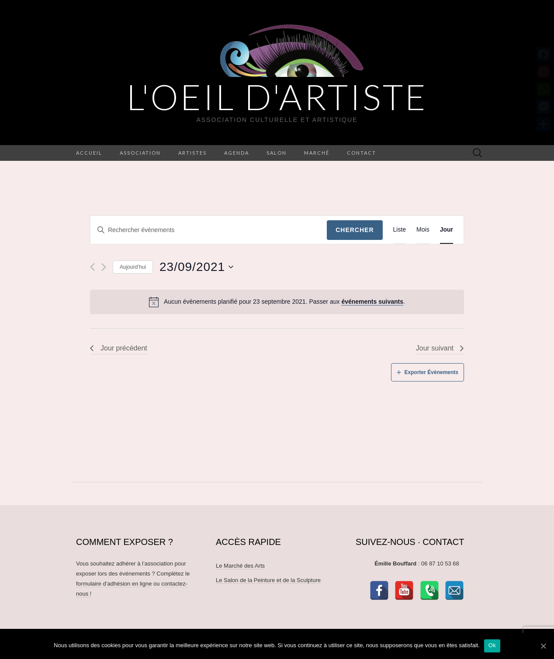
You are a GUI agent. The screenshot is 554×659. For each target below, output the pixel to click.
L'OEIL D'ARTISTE (277, 97)
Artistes (192, 153)
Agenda (236, 153)
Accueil (89, 153)
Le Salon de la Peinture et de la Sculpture (268, 580)
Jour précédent (123, 348)
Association (140, 153)
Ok (492, 645)
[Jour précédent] (92, 267)
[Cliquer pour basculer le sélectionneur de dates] (196, 267)
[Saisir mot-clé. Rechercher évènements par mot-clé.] (208, 230)
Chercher (355, 229)
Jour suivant (435, 348)
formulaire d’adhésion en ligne (114, 583)
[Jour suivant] (103, 267)
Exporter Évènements (431, 372)
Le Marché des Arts (240, 565)
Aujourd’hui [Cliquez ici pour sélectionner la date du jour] (133, 267)
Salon (277, 153)
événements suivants (372, 301)
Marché (316, 153)
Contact (361, 153)
